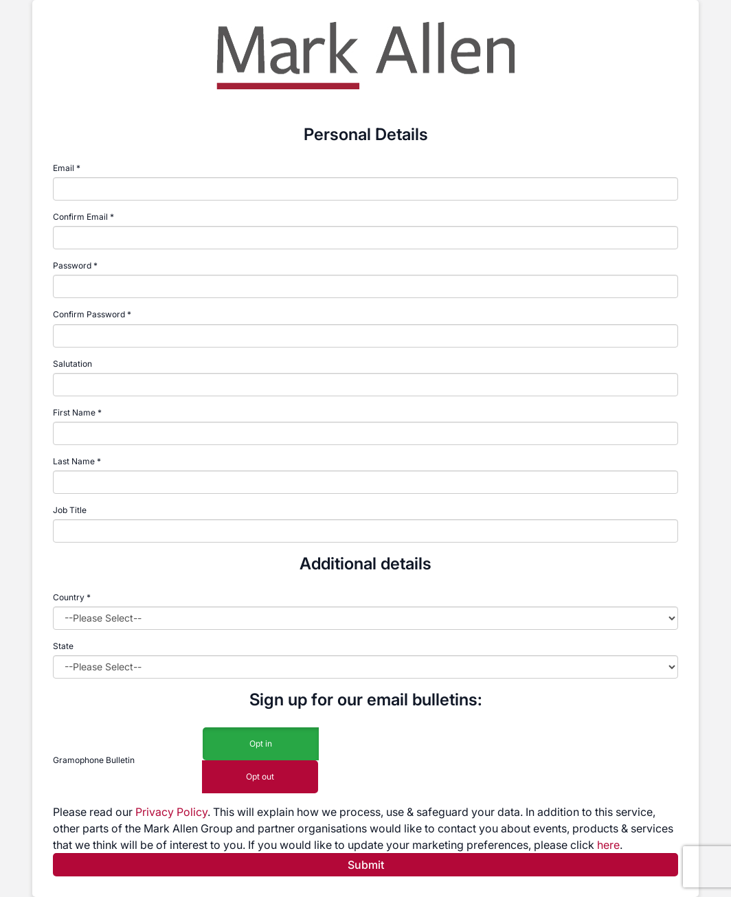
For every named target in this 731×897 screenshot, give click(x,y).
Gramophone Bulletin (94, 760)
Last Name (74, 461)
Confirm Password (89, 314)
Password (72, 265)
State (63, 646)
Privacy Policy (171, 812)
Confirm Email (80, 217)
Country (72, 597)
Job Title (70, 510)
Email (63, 168)
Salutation (72, 364)
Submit (366, 865)
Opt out (260, 777)
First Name (74, 412)
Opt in (260, 744)
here (608, 845)
